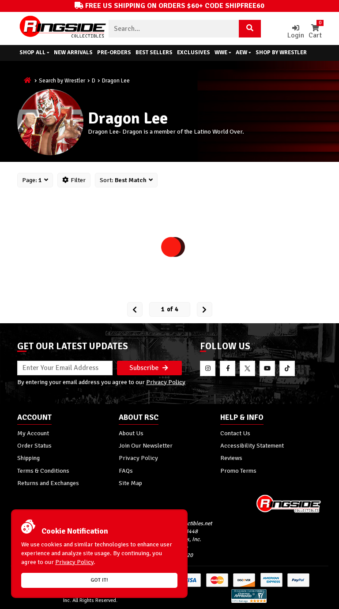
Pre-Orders (114, 52)
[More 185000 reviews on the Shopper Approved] (249, 601)
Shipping (28, 458)
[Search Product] (250, 28)
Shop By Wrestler (281, 52)
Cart (315, 32)
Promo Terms (238, 470)
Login (295, 32)
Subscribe (148, 367)
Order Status (34, 445)
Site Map (130, 483)
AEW (243, 52)
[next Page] (204, 309)
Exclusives (193, 52)
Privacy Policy (165, 382)
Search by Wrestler (62, 80)
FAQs (126, 470)
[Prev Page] (135, 309)
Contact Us (235, 433)
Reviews (231, 458)
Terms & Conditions (43, 470)
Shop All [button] (34, 52)
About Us (131, 433)
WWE (223, 52)
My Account (33, 433)
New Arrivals (73, 52)
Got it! (99, 580)
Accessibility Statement (252, 445)
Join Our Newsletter (146, 445)
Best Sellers (154, 52)
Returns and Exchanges (48, 483)
